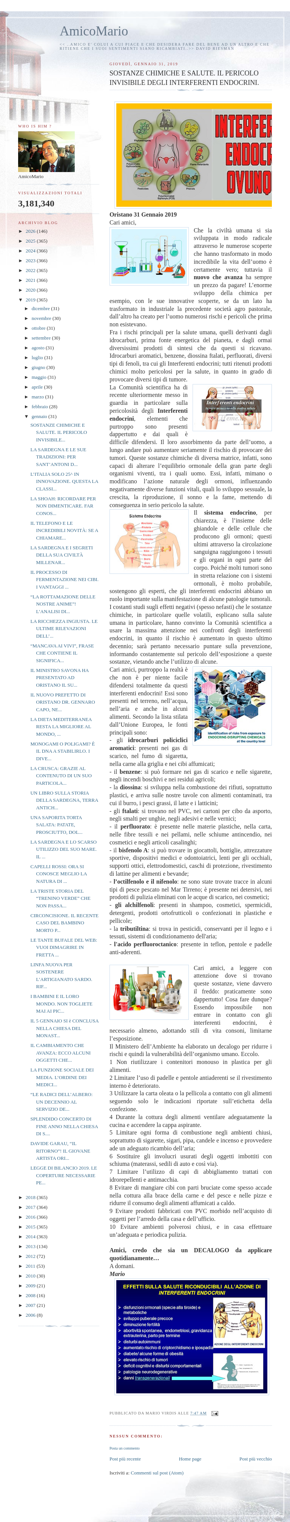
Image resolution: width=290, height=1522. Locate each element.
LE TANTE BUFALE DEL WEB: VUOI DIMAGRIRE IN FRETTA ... (63, 947)
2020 (31, 290)
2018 (31, 1197)
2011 (31, 1266)
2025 (31, 241)
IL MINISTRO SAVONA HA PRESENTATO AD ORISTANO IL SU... (59, 677)
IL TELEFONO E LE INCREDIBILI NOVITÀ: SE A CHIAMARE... (64, 530)
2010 (31, 1276)
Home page (190, 1459)
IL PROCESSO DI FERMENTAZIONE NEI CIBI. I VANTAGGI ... (64, 579)
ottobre (39, 328)
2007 (31, 1305)
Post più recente (125, 1459)
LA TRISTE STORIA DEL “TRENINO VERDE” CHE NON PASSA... (60, 898)
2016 (31, 1217)
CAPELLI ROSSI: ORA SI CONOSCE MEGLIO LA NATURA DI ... (58, 874)
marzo (38, 397)
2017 (31, 1207)
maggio (40, 377)
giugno (39, 367)
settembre (42, 338)
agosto (39, 348)
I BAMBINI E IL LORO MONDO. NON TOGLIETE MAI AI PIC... (61, 1003)
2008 (31, 1295)
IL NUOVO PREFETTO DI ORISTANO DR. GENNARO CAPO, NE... (62, 702)
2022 (31, 270)
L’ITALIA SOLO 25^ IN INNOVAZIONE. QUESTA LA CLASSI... (64, 481)
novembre (42, 318)
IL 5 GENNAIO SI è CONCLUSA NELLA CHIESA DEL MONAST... (64, 1028)
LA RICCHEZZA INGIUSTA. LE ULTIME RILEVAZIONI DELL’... (63, 628)
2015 (31, 1227)
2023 (31, 260)
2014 (31, 1236)
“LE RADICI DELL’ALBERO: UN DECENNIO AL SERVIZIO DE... (61, 1102)
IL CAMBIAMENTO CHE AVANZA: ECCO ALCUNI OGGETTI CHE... (60, 1052)
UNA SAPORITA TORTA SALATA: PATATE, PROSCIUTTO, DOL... (56, 825)
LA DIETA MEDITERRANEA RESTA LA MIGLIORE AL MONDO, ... (60, 726)
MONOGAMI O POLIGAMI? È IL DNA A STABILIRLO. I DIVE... (62, 751)
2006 (31, 1315)
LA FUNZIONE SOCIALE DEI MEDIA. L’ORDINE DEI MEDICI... (62, 1077)
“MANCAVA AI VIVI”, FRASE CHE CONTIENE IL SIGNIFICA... (62, 653)
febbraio (40, 406)
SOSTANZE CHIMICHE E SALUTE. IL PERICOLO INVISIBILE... (58, 432)
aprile (38, 387)
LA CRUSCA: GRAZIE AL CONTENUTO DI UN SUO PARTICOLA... (60, 776)
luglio (38, 357)
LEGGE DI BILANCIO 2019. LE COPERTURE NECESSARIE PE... (63, 1175)
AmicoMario (94, 31)
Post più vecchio (255, 1459)
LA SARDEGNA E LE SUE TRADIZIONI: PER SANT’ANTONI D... (58, 457)
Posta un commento (125, 1448)
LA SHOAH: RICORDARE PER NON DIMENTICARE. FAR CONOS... (63, 506)
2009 (31, 1285)
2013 (31, 1246)
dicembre (41, 308)
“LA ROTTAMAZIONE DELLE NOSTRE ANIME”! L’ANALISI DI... (62, 604)
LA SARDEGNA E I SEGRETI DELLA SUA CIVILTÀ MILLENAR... (61, 555)
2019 (31, 300)
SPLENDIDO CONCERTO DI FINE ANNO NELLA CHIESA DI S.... (64, 1126)
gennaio (40, 416)
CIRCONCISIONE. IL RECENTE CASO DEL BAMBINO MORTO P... (64, 923)
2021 (31, 280)
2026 (31, 231)
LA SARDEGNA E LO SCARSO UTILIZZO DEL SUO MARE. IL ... (63, 849)
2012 (31, 1256)
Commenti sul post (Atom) (157, 1473)
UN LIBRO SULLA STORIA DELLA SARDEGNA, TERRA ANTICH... (64, 800)
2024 (31, 251)
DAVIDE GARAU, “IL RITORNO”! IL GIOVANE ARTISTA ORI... (60, 1151)
